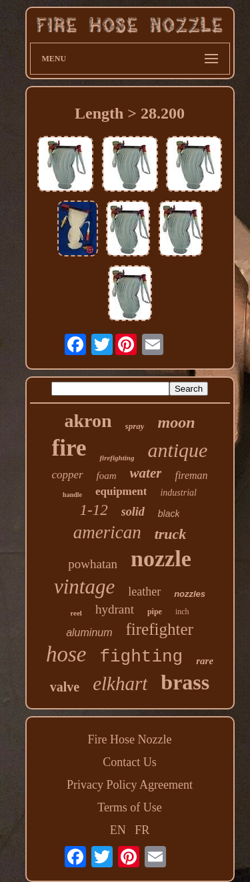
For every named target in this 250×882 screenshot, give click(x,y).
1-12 (94, 510)
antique (177, 450)
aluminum (89, 632)
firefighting (116, 458)
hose (66, 654)
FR (142, 830)
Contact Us (130, 762)
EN (118, 830)
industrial (178, 493)
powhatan (92, 564)
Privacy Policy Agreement (130, 784)
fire (69, 448)
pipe (154, 611)
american (107, 532)
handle (72, 494)
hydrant (114, 609)
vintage (84, 586)
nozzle (161, 558)
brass (185, 682)
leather (144, 591)
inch (182, 611)
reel (76, 613)
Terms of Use (129, 807)
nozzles (189, 594)
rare (204, 661)
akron (88, 420)
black (169, 513)
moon (176, 422)
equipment (121, 491)
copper (67, 474)
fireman (191, 475)
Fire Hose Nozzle (130, 739)
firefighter (159, 629)
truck (171, 534)
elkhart (120, 683)
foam (107, 475)
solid (133, 511)
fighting (141, 657)
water (146, 473)
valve (64, 686)
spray (135, 426)
